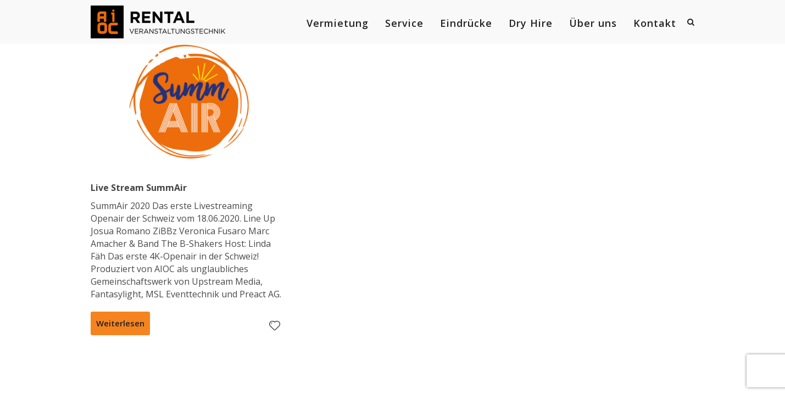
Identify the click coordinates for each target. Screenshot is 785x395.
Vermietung (338, 23)
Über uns (593, 23)
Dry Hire (531, 23)
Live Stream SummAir (139, 188)
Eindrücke (466, 23)
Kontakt (654, 23)
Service (404, 23)
